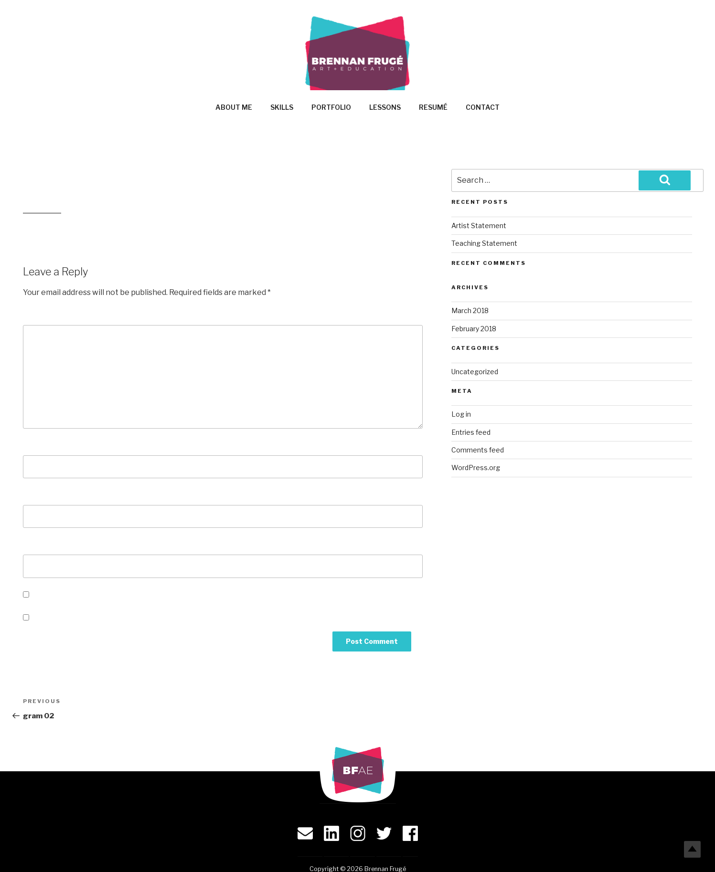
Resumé (433, 107)
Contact (483, 107)
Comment (44, 315)
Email (36, 495)
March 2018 (470, 310)
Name (37, 445)
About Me (233, 107)
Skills (281, 107)
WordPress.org (475, 467)
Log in (461, 414)
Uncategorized (474, 372)
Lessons (385, 107)
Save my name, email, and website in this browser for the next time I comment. (177, 594)
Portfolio (331, 107)
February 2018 (473, 329)
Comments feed (477, 450)
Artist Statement (478, 225)
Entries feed (471, 432)
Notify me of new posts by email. (92, 617)
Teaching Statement (484, 243)
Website (39, 544)
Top (692, 849)
